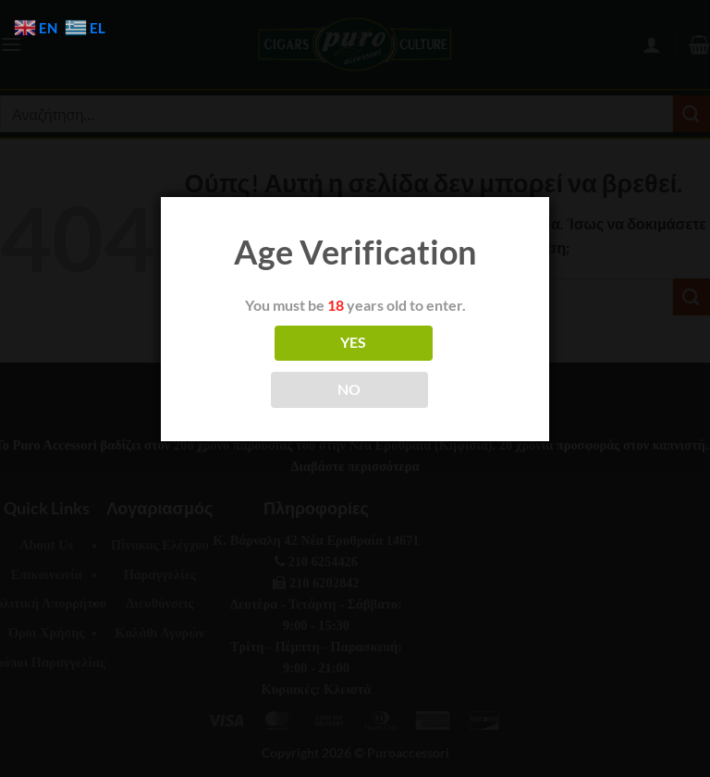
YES (353, 342)
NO (349, 389)
